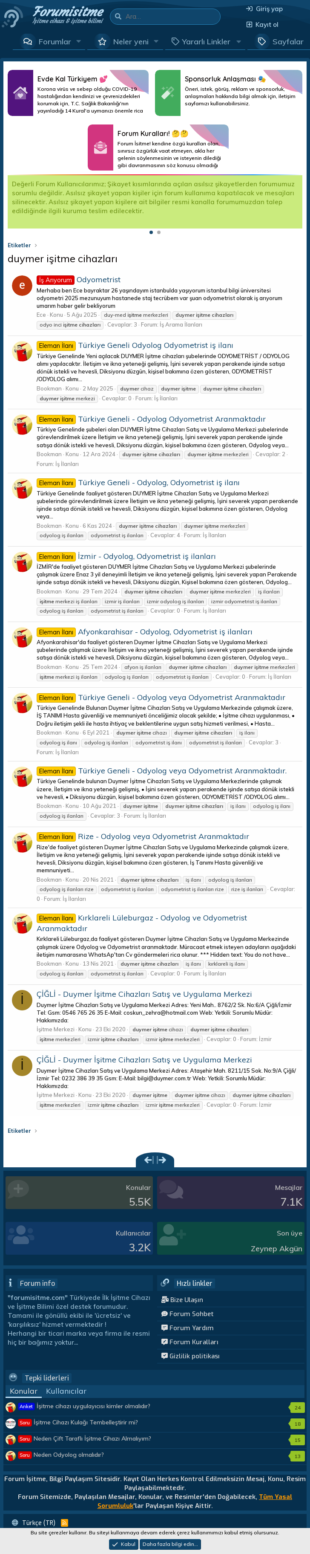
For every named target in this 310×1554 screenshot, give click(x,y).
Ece (41, 314)
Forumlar (55, 41)
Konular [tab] (23, 1391)
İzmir (265, 1039)
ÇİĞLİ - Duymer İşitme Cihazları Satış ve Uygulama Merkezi (144, 994)
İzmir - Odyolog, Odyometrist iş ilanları (126, 556)
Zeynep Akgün (276, 1248)
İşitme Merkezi (56, 1029)
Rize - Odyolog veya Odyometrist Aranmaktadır (143, 836)
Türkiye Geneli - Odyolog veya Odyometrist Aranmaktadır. (162, 771)
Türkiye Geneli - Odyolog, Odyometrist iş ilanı (138, 482)
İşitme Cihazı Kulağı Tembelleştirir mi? (78, 1422)
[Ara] (173, 16)
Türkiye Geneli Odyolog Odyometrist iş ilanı (135, 345)
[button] (79, 41)
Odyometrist (79, 279)
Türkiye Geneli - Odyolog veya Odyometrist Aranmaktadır (161, 697)
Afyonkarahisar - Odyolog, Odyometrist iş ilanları (145, 632)
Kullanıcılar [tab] (66, 1391)
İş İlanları (166, 398)
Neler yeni (131, 41)
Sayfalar (288, 41)
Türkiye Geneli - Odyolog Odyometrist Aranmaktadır (151, 419)
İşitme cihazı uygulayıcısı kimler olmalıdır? (84, 1406)
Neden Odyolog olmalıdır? (61, 1455)
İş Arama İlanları (181, 324)
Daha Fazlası (78, 93)
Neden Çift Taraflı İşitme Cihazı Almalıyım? (85, 1438)
